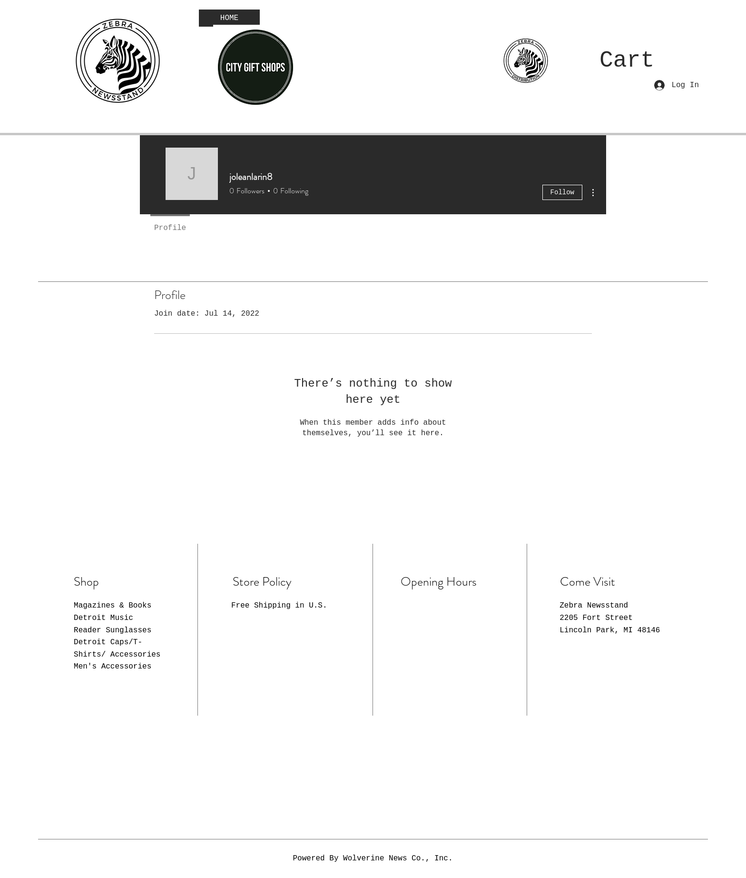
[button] (645, 59)
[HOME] (229, 18)
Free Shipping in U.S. (279, 605)
